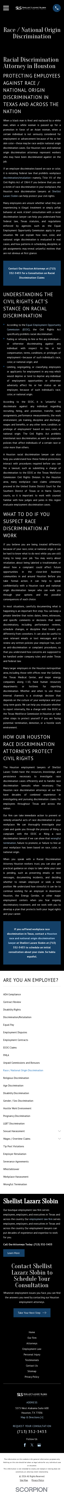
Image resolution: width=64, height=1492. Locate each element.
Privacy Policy (32, 1376)
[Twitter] (32, 1445)
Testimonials (32, 1360)
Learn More (14, 1253)
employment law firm (41, 1219)
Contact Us (32, 1365)
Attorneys (31, 1343)
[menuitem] (32, 994)
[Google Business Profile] (39, 1445)
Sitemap (31, 1371)
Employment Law (32, 1349)
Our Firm (32, 1337)
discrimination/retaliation (17, 177)
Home (32, 1332)
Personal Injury (32, 1354)
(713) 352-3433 (32, 1431)
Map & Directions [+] (32, 1417)
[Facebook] (25, 1445)
